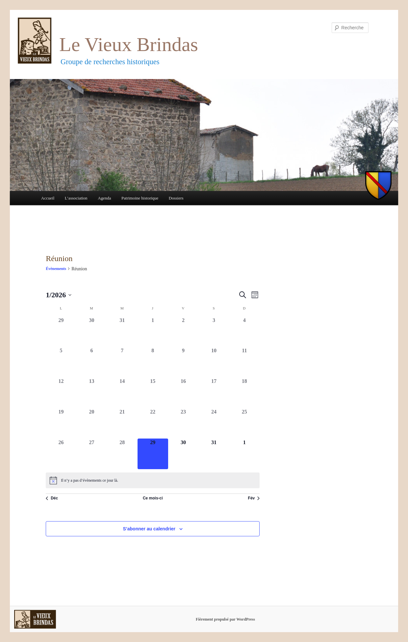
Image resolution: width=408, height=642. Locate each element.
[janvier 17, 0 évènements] (214, 392)
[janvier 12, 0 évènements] (61, 392)
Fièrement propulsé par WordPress (225, 619)
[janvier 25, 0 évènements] (244, 423)
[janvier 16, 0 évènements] (183, 392)
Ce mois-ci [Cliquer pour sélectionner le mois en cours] (153, 498)
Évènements (56, 268)
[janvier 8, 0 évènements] (153, 362)
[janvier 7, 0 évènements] (122, 362)
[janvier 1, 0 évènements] (153, 331)
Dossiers (176, 198)
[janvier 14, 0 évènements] (122, 392)
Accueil (47, 198)
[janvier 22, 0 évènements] (153, 423)
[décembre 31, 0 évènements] (122, 331)
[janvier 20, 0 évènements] (91, 423)
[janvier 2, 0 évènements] (183, 331)
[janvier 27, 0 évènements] (91, 454)
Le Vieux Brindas (128, 44)
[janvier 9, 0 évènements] (183, 362)
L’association (76, 198)
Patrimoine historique (139, 198)
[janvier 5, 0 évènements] (61, 362)
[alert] (153, 480)
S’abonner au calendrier (149, 528)
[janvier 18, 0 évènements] (244, 392)
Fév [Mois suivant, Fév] (254, 498)
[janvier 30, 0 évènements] (183, 454)
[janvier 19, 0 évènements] (61, 423)
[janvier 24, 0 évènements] (214, 423)
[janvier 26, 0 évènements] (61, 454)
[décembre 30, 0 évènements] (91, 331)
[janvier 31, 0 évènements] (214, 454)
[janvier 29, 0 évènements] (153, 454)
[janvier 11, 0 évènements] (244, 362)
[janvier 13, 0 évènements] (91, 392)
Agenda (104, 198)
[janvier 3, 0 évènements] (214, 331)
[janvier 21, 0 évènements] (122, 423)
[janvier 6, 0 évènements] (91, 362)
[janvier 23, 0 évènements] (183, 423)
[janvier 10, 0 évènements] (214, 362)
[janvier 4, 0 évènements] (244, 331)
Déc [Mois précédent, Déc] (52, 498)
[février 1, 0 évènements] (244, 454)
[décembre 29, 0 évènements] (61, 331)
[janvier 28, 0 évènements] (122, 454)
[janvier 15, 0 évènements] (153, 392)
